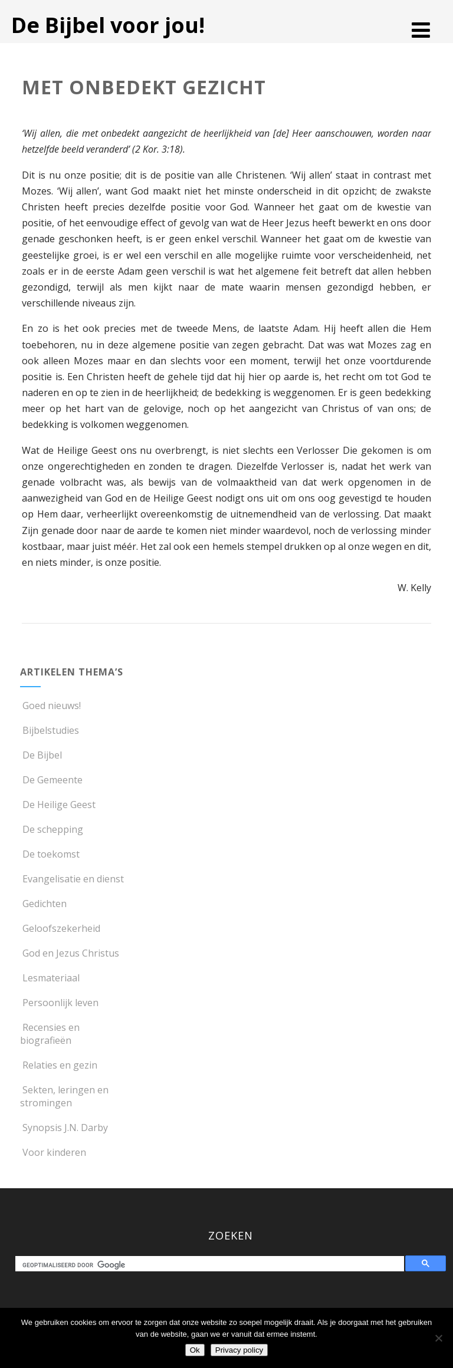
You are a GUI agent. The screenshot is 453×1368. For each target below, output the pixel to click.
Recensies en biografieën (50, 1034)
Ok (195, 1350)
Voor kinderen (53, 1152)
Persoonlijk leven (59, 1002)
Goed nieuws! (50, 705)
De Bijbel (41, 755)
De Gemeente (51, 779)
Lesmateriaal (50, 977)
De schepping (51, 829)
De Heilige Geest (58, 804)
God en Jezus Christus (69, 953)
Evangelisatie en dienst (72, 878)
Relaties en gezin (58, 1065)
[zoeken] (212, 1265)
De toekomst (50, 854)
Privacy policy (239, 1350)
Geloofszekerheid (60, 928)
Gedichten (43, 903)
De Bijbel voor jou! (108, 25)
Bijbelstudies (49, 730)
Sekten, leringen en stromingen (64, 1096)
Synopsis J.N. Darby (64, 1127)
